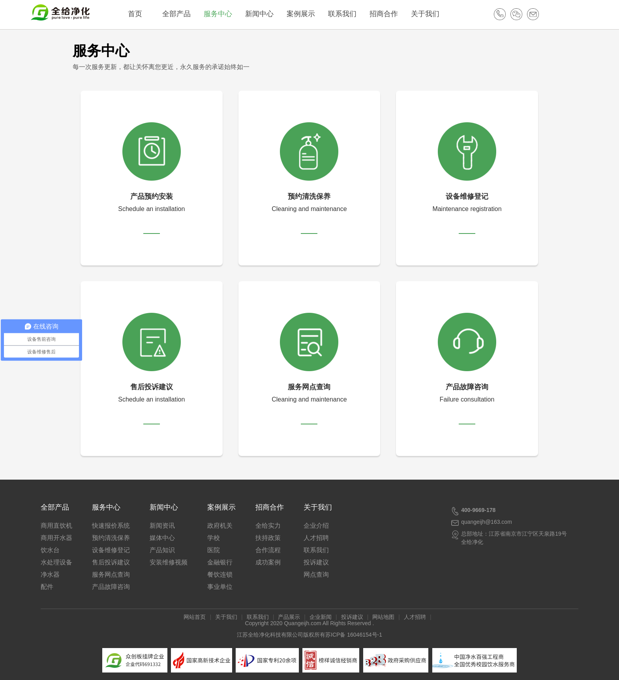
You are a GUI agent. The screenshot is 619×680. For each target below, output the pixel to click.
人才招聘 (316, 537)
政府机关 (220, 525)
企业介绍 (316, 525)
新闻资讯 (162, 525)
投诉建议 (316, 562)
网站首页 (195, 617)
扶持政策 (268, 537)
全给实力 (268, 525)
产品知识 (162, 550)
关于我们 (430, 14)
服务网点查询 (111, 574)
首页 (140, 14)
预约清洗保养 (111, 537)
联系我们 (347, 14)
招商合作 (388, 14)
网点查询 (316, 574)
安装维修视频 (169, 562)
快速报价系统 (111, 525)
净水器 (50, 574)
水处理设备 (56, 562)
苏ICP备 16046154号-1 (353, 634)
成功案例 (268, 562)
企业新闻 (321, 617)
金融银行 (220, 562)
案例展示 (305, 14)
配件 (47, 586)
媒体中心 (162, 537)
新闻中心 (264, 14)
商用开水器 (56, 537)
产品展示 (289, 617)
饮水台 (50, 550)
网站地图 (383, 617)
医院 (213, 550)
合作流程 (268, 550)
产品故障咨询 (111, 586)
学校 (213, 537)
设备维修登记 (111, 550)
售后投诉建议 (111, 562)
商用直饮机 (56, 525)
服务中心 (222, 14)
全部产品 (181, 14)
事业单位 (220, 586)
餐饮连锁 (220, 574)
